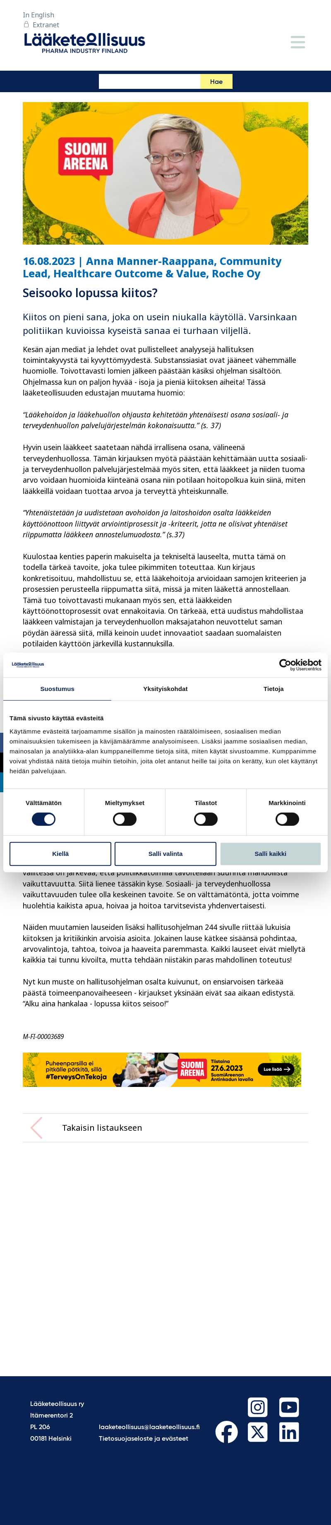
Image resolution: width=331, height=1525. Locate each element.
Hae (216, 82)
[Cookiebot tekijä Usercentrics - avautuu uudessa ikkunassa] (285, 665)
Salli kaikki (270, 853)
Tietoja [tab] (274, 688)
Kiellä (60, 853)
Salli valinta (166, 853)
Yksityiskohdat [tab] (165, 688)
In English (38, 14)
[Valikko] (297, 43)
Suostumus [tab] (57, 688)
